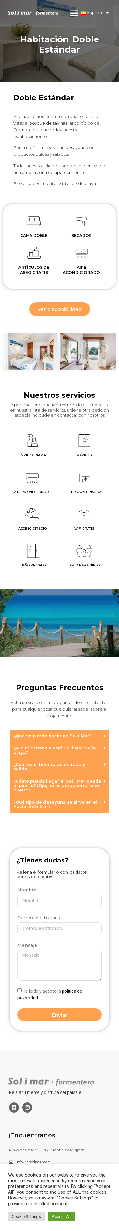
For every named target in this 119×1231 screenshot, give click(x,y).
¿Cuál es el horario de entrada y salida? (49, 766)
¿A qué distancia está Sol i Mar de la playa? (54, 750)
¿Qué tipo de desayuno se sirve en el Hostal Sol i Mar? (55, 804)
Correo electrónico (38, 917)
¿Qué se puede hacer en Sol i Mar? (52, 735)
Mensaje (27, 945)
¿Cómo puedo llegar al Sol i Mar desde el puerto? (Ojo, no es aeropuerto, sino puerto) (57, 785)
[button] (74, 12)
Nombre (26, 890)
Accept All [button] (61, 1216)
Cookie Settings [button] (26, 1216)
